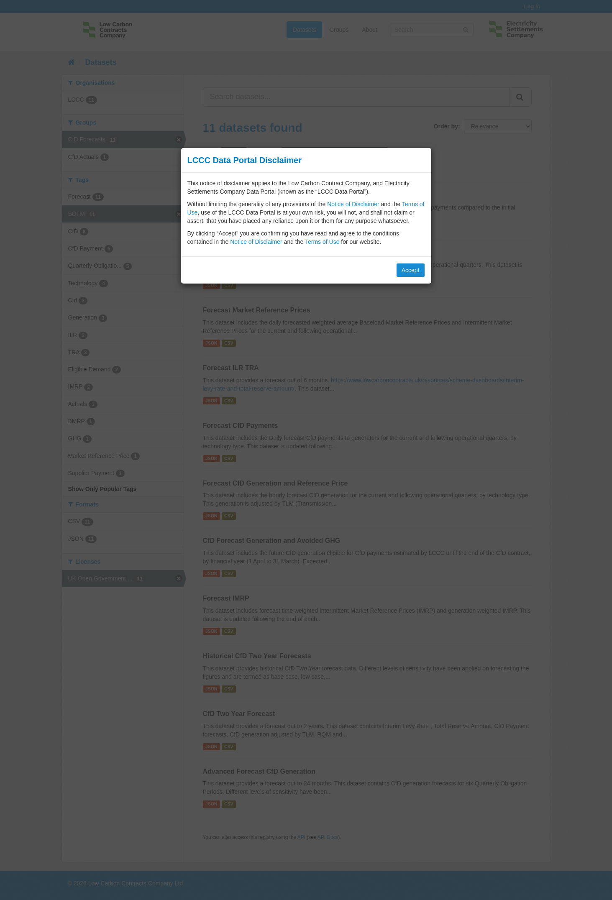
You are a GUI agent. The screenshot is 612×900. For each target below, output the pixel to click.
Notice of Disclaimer (353, 204)
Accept (411, 270)
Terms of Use (322, 241)
